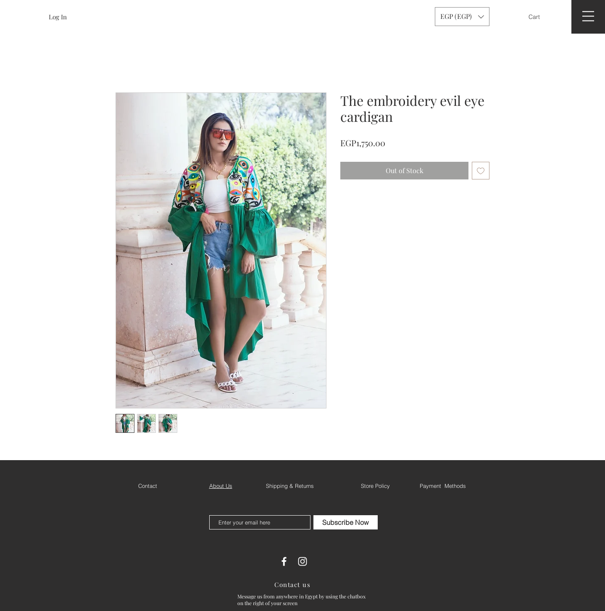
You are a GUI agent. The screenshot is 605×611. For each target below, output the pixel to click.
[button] (540, 16)
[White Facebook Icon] (284, 561)
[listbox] (462, 16)
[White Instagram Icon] (302, 561)
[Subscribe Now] (345, 522)
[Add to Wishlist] (480, 170)
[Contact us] (293, 584)
